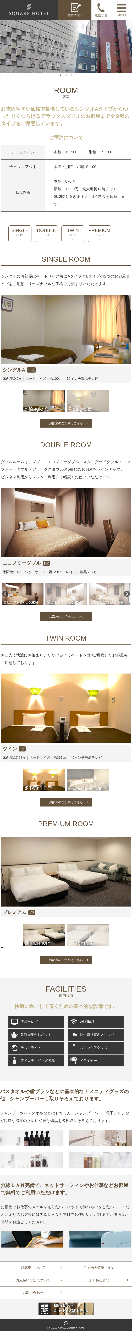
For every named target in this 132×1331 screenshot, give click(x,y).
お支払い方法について (33, 1280)
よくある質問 (99, 1280)
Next (126, 594)
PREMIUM (99, 232)
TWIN (73, 232)
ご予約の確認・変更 (99, 1267)
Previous (5, 594)
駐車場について (33, 1267)
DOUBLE (46, 232)
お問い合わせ (33, 1293)
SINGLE (20, 232)
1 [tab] (61, 75)
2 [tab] (66, 75)
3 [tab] (71, 75)
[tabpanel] (66, 46)
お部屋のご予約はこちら (66, 423)
